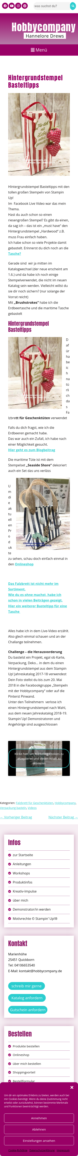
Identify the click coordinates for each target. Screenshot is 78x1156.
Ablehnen (39, 1129)
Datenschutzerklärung (42, 1150)
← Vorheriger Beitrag (16, 817)
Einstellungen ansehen (39, 1141)
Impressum (63, 1150)
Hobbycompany (44, 27)
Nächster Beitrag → (63, 817)
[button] (72, 1087)
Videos (32, 808)
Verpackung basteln (13, 808)
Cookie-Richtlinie (17, 1150)
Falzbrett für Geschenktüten (34, 803)
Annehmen (39, 1118)
